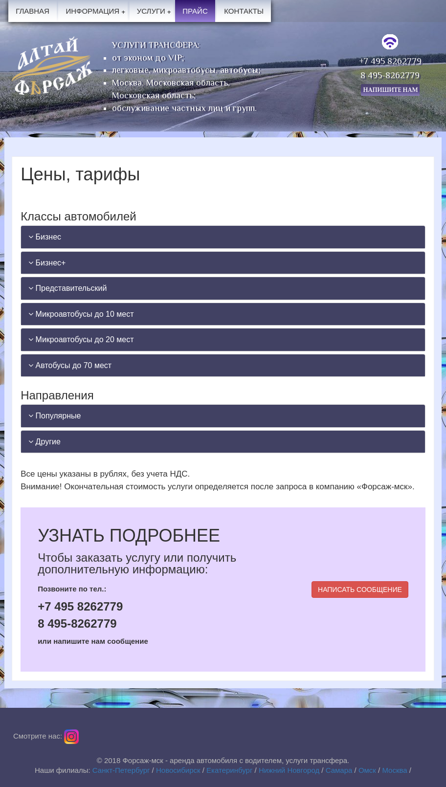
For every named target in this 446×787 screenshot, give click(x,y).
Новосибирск (178, 770)
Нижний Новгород (289, 770)
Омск (367, 770)
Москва (394, 770)
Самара (339, 770)
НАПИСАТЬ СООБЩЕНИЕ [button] (360, 589)
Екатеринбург (229, 770)
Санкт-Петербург (121, 770)
